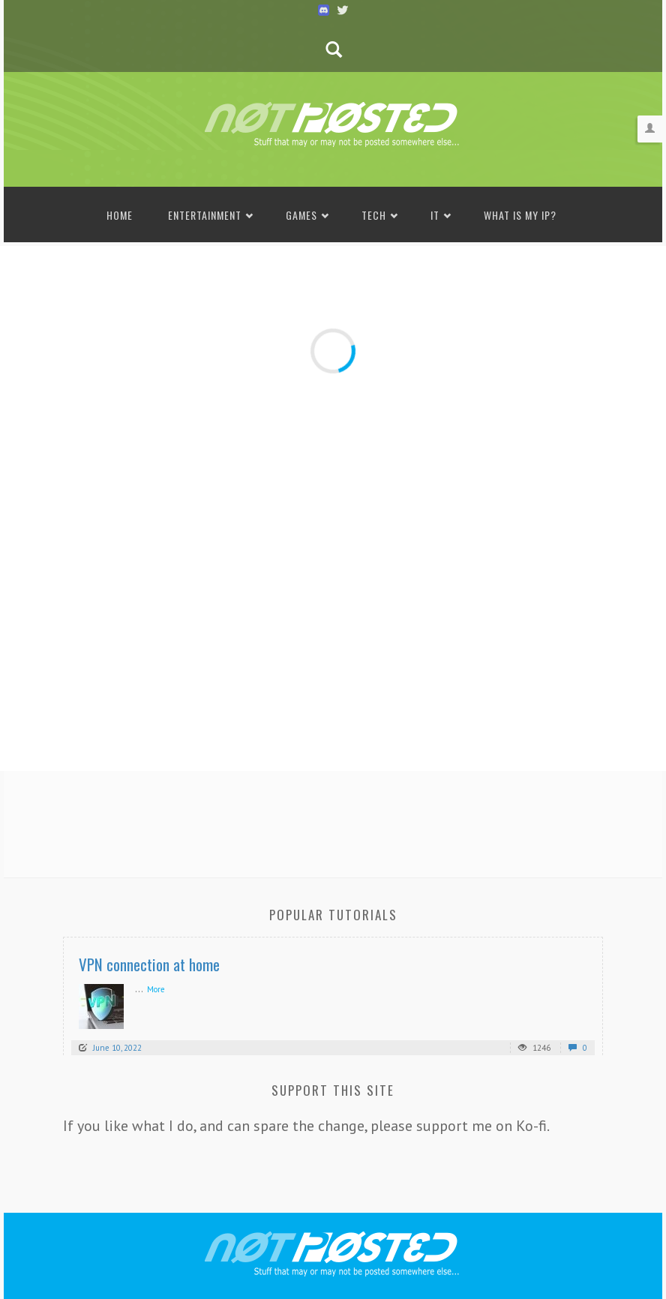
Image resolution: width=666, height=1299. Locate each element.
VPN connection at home (149, 964)
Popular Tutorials (333, 914)
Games (301, 215)
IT (435, 215)
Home (119, 215)
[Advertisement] (333, 820)
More (156, 989)
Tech (374, 215)
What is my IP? (520, 215)
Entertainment (205, 215)
